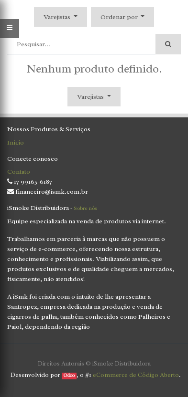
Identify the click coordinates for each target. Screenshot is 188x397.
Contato (18, 171)
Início (15, 142)
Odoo (69, 375)
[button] (123, 17)
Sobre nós (85, 208)
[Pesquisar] (168, 44)
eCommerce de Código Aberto (136, 375)
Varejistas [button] (58, 17)
